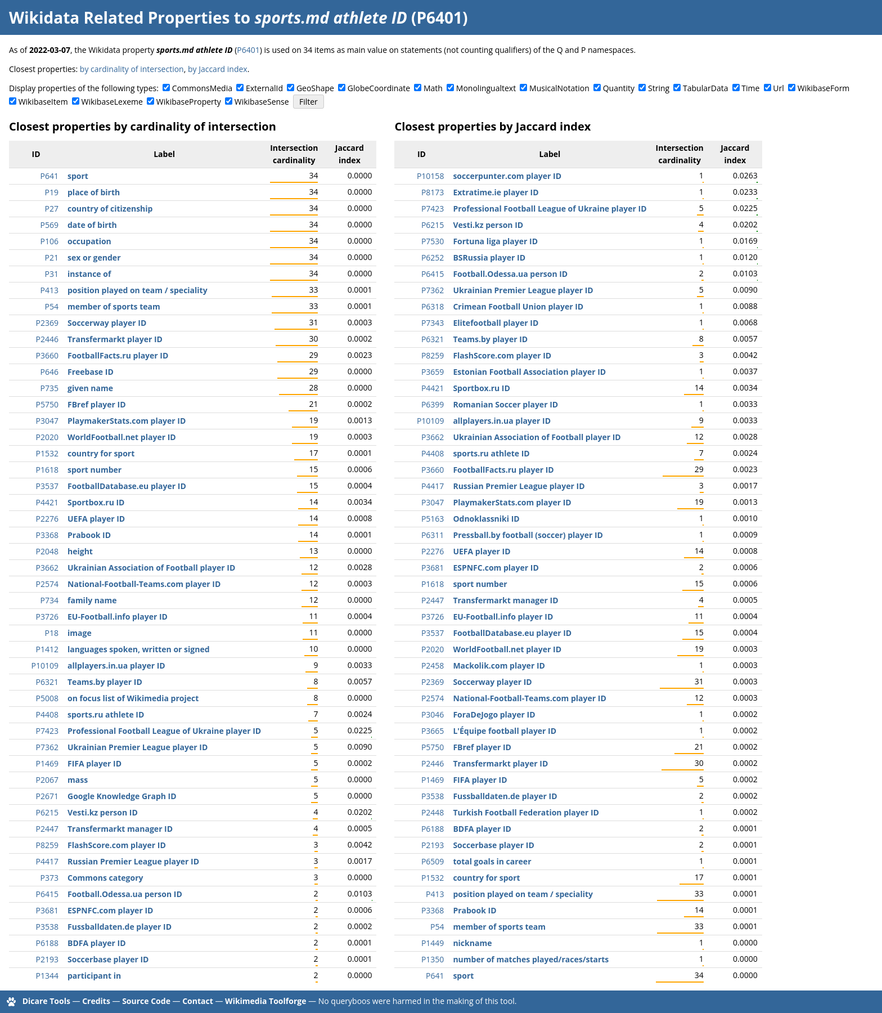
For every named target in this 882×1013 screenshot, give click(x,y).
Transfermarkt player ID (115, 339)
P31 (51, 273)
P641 (49, 176)
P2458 (432, 665)
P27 (51, 208)
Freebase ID (91, 371)
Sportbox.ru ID (96, 502)
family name (92, 600)
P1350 (432, 959)
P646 (49, 371)
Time (750, 88)
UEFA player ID (96, 518)
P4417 (47, 861)
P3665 (432, 730)
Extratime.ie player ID (495, 192)
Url (778, 88)
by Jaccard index (218, 69)
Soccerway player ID (107, 322)
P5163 (432, 518)
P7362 (47, 747)
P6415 (47, 894)
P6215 (47, 812)
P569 (49, 224)
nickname (472, 943)
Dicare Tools (46, 1001)
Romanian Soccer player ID (505, 404)
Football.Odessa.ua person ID (125, 894)
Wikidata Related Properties (119, 17)
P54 (51, 306)
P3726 (47, 616)
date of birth (92, 224)
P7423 (47, 730)
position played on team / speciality (138, 290)
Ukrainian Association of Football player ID (151, 567)
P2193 (47, 959)
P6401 (248, 49)
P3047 (47, 420)
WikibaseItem (43, 101)
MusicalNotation (559, 88)
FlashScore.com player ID (117, 845)
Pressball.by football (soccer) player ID (528, 535)
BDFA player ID (97, 943)
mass (78, 779)
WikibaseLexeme (112, 101)
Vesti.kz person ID (103, 812)
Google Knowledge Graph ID (122, 796)
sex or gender (94, 257)
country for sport (101, 453)
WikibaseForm (824, 88)
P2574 (47, 584)
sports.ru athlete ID (106, 714)
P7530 (432, 241)
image (80, 632)
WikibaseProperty (188, 101)
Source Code (146, 1001)
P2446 (47, 339)
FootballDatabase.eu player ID (127, 486)
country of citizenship (110, 208)
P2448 (432, 812)
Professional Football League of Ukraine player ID (164, 730)
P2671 (47, 796)
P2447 (47, 828)
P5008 (47, 698)
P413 (49, 290)
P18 (51, 632)
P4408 (47, 714)
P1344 (47, 975)
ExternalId (264, 88)
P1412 (47, 649)
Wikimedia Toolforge (265, 1001)
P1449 (432, 943)
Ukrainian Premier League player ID (138, 747)
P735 (49, 388)
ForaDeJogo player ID (494, 714)
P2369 (47, 322)
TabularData (705, 88)
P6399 (432, 404)
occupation (89, 241)
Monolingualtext (486, 88)
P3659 (432, 371)
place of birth (94, 192)
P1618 (47, 469)
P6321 (47, 681)
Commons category (105, 877)
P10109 (45, 665)
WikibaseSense (262, 101)
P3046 (432, 714)
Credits (96, 1001)
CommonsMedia (202, 88)
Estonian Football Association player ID (529, 371)
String (658, 88)
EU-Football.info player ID (118, 616)
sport (78, 176)
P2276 (47, 518)
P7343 (432, 322)
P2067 (47, 779)
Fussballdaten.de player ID (120, 926)
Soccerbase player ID (108, 959)
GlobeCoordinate (379, 88)
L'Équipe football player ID (504, 730)
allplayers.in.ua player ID (116, 665)
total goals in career (492, 861)
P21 (51, 257)
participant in (94, 975)
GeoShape (315, 88)
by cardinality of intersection (132, 69)
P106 (49, 241)
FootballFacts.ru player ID (118, 355)
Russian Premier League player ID (133, 861)
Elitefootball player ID (495, 322)
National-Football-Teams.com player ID (144, 584)
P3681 (47, 910)
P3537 (47, 486)
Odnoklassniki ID (486, 518)
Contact (197, 1001)
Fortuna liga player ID (495, 241)
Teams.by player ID (105, 681)
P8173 (432, 192)
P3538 (47, 926)
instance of (89, 273)
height (80, 551)
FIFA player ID (95, 763)
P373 (49, 877)
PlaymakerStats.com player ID (127, 420)
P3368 (47, 535)
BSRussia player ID (489, 257)
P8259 (47, 845)
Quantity (618, 88)
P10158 (430, 176)
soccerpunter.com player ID (507, 176)
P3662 (47, 567)
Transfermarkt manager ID (120, 828)
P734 (49, 600)
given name (90, 388)
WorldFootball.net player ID (122, 437)
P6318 (432, 306)
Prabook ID (89, 535)
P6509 (432, 861)
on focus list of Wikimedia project (133, 698)
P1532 (47, 453)
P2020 (47, 437)
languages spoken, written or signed (139, 649)
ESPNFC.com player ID (110, 910)
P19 (51, 192)
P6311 (432, 535)
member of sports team (114, 306)
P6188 (47, 943)
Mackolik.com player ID (499, 665)
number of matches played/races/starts (531, 959)
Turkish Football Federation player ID (526, 812)
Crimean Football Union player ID (518, 306)
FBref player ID (97, 404)
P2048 (47, 551)
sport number (95, 469)
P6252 (432, 257)
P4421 (47, 502)
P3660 (47, 355)
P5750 (47, 404)
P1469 (47, 763)
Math (433, 88)
